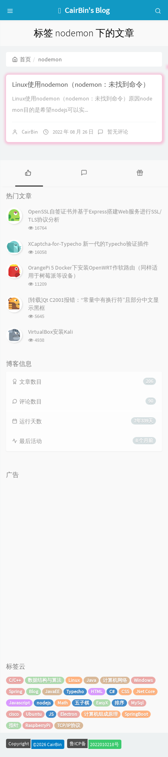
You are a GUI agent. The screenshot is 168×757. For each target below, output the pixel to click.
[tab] (28, 172)
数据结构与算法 (44, 680)
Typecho (75, 691)
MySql (137, 703)
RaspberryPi (37, 725)
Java (91, 680)
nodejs (44, 703)
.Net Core (145, 691)
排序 (119, 703)
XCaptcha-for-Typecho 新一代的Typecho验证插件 (88, 243)
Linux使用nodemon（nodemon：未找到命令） (81, 84)
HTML (96, 691)
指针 (13, 725)
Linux (74, 680)
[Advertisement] (84, 566)
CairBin (30, 131)
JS (51, 714)
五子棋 (82, 703)
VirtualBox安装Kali (50, 331)
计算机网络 (115, 680)
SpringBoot (136, 714)
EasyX (102, 703)
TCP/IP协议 (68, 725)
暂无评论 (117, 131)
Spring (15, 691)
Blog (33, 691)
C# (112, 691)
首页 (21, 59)
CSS (125, 691)
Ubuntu (34, 714)
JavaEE (52, 691)
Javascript (19, 703)
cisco (14, 714)
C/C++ (15, 680)
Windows (143, 680)
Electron (68, 714)
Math (62, 703)
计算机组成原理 (101, 714)
